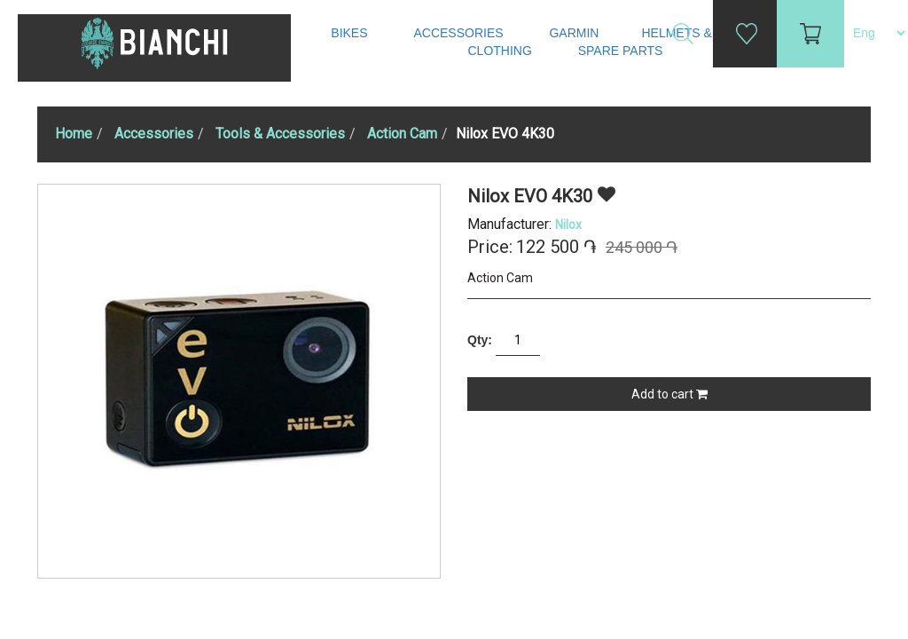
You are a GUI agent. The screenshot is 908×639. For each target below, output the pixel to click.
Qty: (479, 340)
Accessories (459, 33)
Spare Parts (622, 50)
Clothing (502, 50)
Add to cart (669, 394)
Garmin (574, 33)
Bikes (351, 33)
